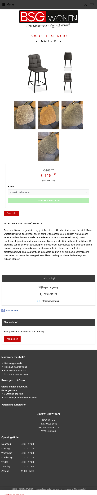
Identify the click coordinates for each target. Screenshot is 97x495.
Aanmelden (12, 339)
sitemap (39, 489)
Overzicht (11, 213)
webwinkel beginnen (55, 489)
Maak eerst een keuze (48, 200)
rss (44, 489)
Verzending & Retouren (13, 404)
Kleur (11, 186)
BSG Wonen (9, 310)
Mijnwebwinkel (80, 489)
